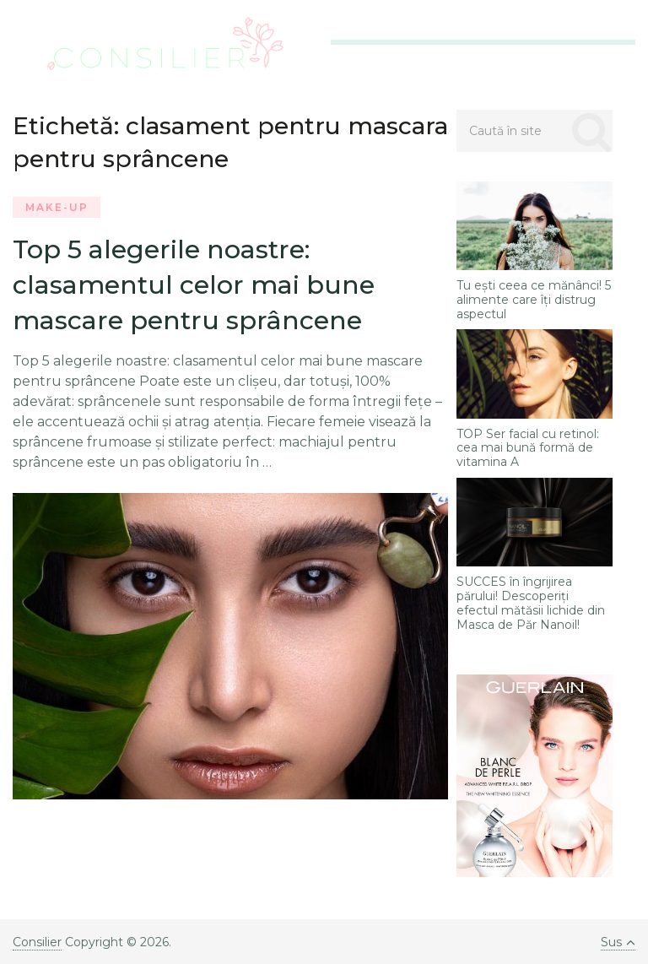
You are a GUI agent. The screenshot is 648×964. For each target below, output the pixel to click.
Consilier (37, 942)
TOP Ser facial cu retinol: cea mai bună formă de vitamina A (527, 448)
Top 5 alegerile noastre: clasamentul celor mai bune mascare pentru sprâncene (194, 285)
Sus (618, 942)
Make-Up (57, 207)
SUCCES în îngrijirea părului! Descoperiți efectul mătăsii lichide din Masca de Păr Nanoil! (530, 603)
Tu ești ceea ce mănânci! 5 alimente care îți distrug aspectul (533, 300)
